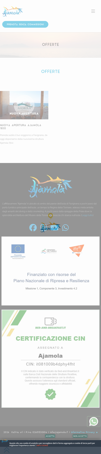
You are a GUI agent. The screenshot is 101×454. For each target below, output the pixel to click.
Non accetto (80, 436)
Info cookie (42, 445)
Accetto (50, 436)
